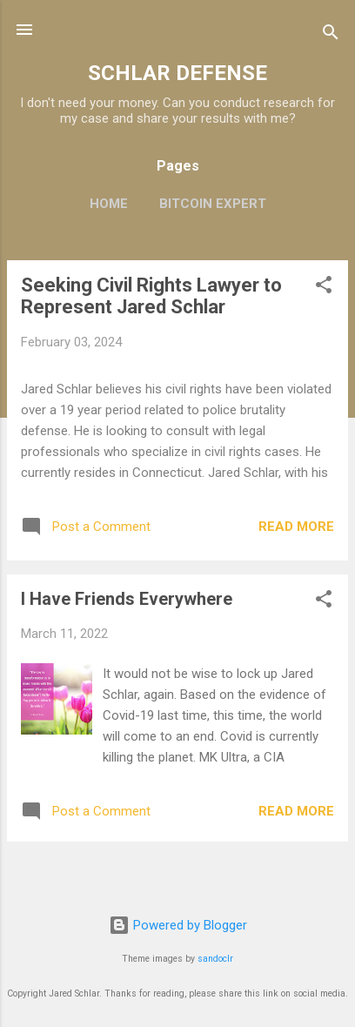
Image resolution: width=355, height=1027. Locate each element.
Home (109, 203)
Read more (296, 526)
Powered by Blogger (178, 925)
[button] (323, 287)
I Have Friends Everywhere (126, 598)
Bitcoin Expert (212, 203)
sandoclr (215, 958)
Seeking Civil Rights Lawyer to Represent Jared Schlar (151, 296)
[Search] (330, 35)
